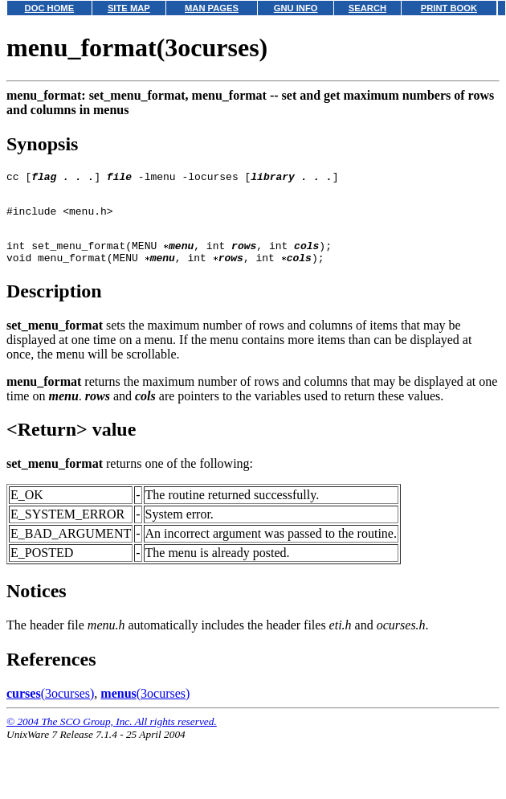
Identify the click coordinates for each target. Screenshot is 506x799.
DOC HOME (50, 8)
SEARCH (367, 8)
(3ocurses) (50, 708)
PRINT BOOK (449, 8)
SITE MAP (129, 8)
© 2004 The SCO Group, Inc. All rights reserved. (111, 736)
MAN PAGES (212, 8)
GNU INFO (296, 8)
